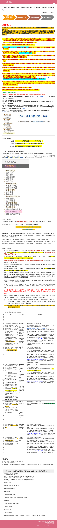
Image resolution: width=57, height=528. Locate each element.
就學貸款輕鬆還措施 (9, 488)
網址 (23, 108)
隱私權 (44, 525)
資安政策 (39, 525)
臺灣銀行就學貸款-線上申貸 (11, 485)
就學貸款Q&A (7, 491)
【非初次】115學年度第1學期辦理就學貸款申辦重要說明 (19, 480)
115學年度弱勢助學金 (10, 494)
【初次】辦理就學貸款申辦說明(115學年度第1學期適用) (19, 477)
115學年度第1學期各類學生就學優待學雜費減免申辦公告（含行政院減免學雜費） (26, 471)
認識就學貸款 (7, 482)
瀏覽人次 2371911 (50, 525)
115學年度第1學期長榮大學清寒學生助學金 (15, 497)
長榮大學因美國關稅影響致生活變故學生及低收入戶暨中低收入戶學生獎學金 (24, 515)
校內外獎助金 (7, 509)
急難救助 (6, 500)
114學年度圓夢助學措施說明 (11, 503)
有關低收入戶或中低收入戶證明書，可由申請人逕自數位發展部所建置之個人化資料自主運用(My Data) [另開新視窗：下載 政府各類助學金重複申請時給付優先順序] (28, 464)
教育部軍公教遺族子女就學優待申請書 (36, 328)
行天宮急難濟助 (8, 506)
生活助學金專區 (8, 512)
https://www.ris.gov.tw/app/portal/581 (45, 77)
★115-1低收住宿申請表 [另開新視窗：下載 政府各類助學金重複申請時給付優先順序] (9, 462)
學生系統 (42, 97)
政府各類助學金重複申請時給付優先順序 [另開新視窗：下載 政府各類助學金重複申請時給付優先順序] (13, 461)
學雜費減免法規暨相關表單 (11, 474)
